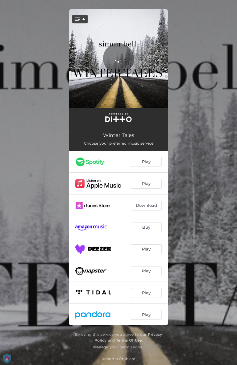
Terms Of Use (129, 340)
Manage (100, 347)
